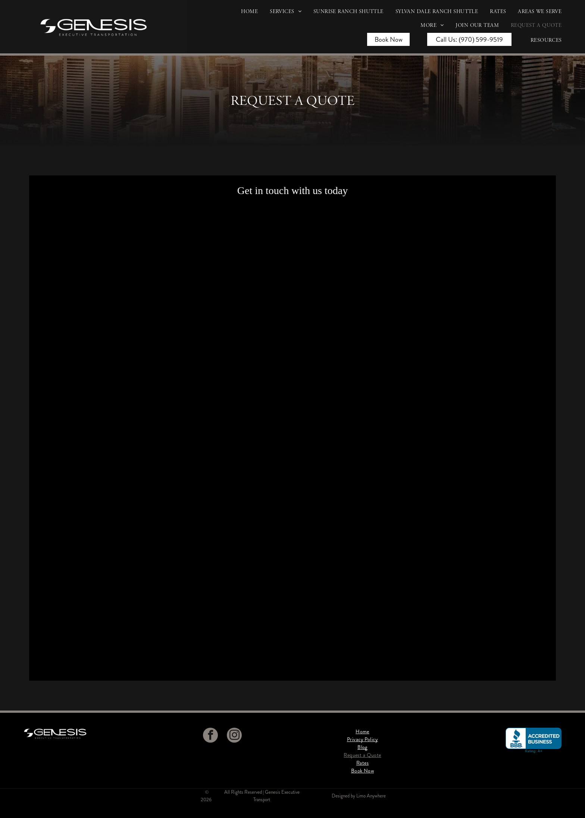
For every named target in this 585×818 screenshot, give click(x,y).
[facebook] (210, 736)
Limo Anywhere (371, 795)
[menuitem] (243, 14)
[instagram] (234, 736)
